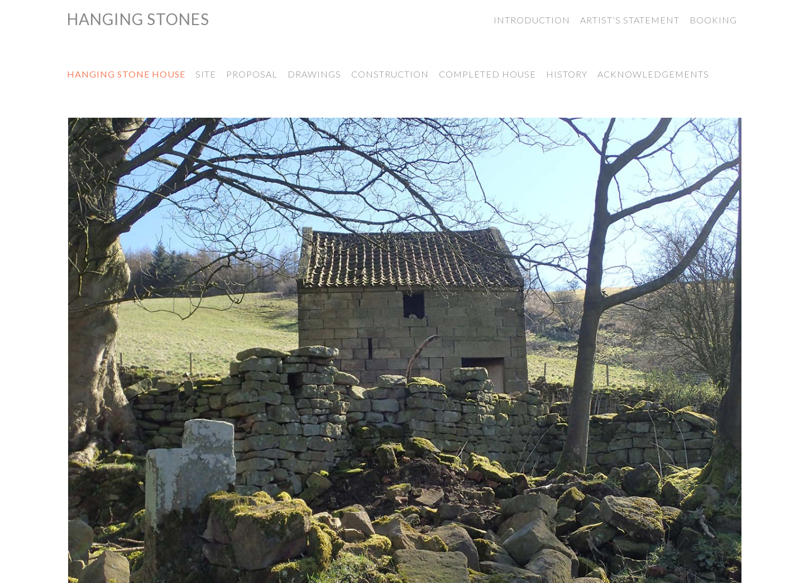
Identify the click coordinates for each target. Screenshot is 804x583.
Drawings (314, 74)
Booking (713, 20)
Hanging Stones (138, 18)
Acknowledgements (653, 74)
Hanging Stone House (126, 74)
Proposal (251, 74)
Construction (390, 74)
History (566, 74)
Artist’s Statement (629, 20)
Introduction (532, 20)
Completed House (487, 74)
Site (205, 74)
